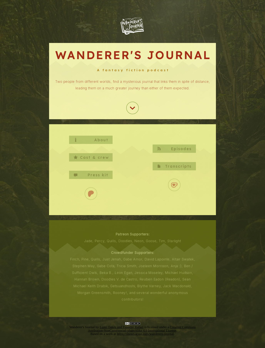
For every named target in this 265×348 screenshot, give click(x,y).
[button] (132, 107)
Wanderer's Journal (82, 327)
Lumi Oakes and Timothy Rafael (121, 327)
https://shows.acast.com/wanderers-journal (145, 334)
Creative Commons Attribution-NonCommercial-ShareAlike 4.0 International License (142, 328)
